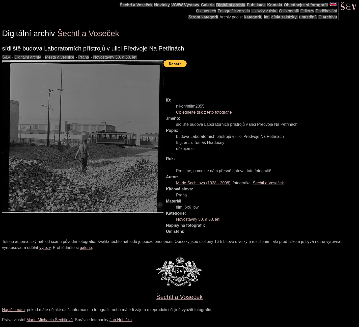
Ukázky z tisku (264, 11)
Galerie (207, 5)
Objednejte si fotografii (306, 5)
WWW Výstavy (185, 5)
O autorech (206, 11)
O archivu (327, 17)
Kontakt (274, 5)
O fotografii (289, 11)
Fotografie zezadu (234, 11)
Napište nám (13, 310)
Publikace (256, 5)
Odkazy (307, 11)
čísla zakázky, (284, 17)
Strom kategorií (203, 17)
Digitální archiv (230, 5)
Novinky (162, 5)
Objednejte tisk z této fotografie (204, 112)
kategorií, (253, 17)
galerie (86, 247)
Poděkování (326, 11)
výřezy (45, 247)
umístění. (308, 17)
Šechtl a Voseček (136, 5)
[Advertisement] (255, 80)
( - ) (203, 183)
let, (267, 17)
